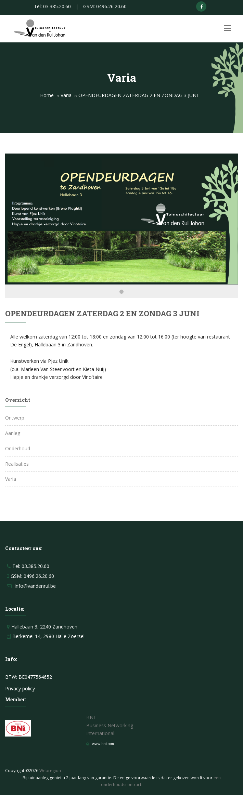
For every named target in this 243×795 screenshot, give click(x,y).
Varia (66, 95)
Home (47, 95)
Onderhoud (17, 448)
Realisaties (17, 464)
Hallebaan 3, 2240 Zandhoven (44, 626)
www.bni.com (103, 743)
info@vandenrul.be (35, 586)
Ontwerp (14, 417)
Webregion (50, 770)
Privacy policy (20, 688)
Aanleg (12, 433)
